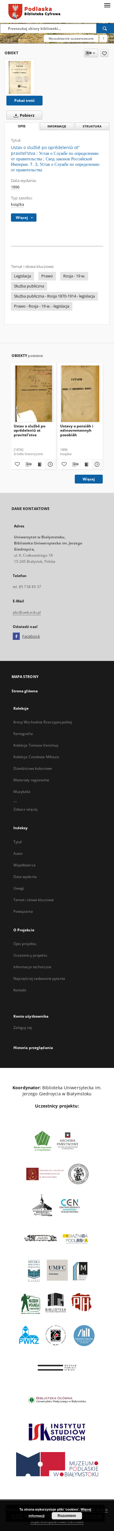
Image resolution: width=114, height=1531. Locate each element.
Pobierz (22, 115)
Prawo (47, 276)
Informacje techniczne (32, 966)
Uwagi (18, 888)
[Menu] (107, 5)
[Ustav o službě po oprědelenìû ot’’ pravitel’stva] (19, 77)
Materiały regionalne (31, 780)
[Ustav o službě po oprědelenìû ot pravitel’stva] (34, 394)
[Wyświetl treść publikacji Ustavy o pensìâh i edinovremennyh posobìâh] (86, 464)
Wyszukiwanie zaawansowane (71, 38)
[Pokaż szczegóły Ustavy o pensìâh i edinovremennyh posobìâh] (96, 464)
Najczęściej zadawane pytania (39, 978)
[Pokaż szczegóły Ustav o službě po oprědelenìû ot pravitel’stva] (49, 464)
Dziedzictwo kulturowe (32, 768)
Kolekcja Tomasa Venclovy (36, 745)
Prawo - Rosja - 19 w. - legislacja (41, 306)
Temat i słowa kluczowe (33, 899)
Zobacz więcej (25, 809)
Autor (18, 853)
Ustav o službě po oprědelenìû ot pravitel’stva (29, 430)
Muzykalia (22, 791)
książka (17, 204)
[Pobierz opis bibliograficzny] (27, 464)
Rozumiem (66, 1516)
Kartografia (23, 733)
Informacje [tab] (56, 126)
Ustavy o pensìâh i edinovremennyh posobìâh (76, 430)
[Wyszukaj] (105, 28)
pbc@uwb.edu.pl (27, 612)
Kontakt (19, 990)
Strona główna (25, 691)
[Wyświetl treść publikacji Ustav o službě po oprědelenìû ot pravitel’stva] (39, 464)
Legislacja (22, 276)
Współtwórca (24, 865)
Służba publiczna (29, 286)
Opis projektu (24, 943)
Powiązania (23, 911)
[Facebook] (16, 636)
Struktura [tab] (92, 126)
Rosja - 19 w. (74, 276)
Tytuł (17, 841)
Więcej (89, 479)
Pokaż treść (24, 100)
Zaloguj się (22, 1027)
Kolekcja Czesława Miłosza (36, 756)
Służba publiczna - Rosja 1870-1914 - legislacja (54, 296)
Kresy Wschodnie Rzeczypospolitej (42, 722)
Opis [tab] (22, 126)
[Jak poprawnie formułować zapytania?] (103, 38)
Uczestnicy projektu (30, 955)
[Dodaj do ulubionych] (104, 53)
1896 (15, 187)
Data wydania (25, 876)
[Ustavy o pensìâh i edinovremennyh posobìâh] (80, 394)
